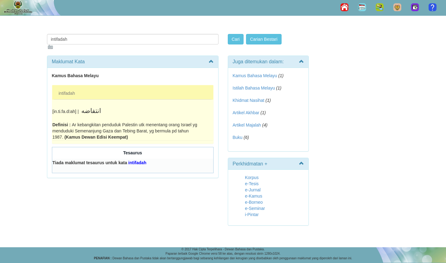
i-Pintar (252, 214)
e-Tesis (252, 183)
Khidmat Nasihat (249, 100)
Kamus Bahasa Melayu (255, 75)
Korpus (252, 177)
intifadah (67, 93)
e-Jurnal (253, 189)
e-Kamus (253, 196)
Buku (238, 137)
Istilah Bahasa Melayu (254, 88)
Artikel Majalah (247, 125)
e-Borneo (254, 202)
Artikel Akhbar (246, 112)
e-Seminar (255, 208)
